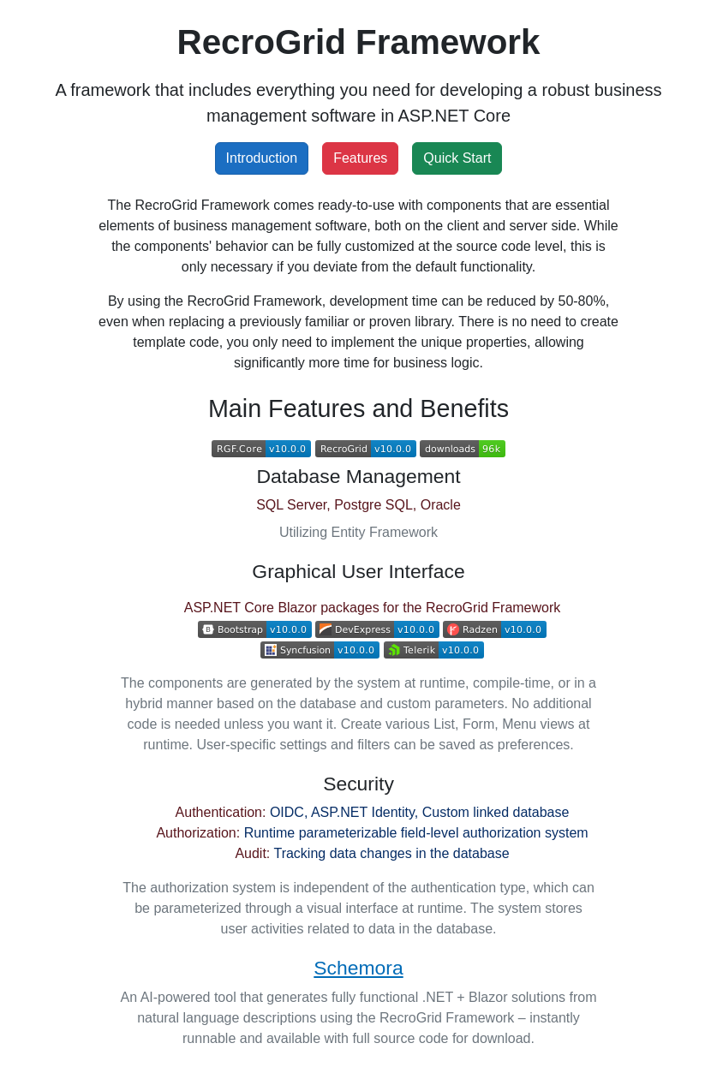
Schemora (358, 968)
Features (360, 158)
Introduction (262, 158)
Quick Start (457, 158)
